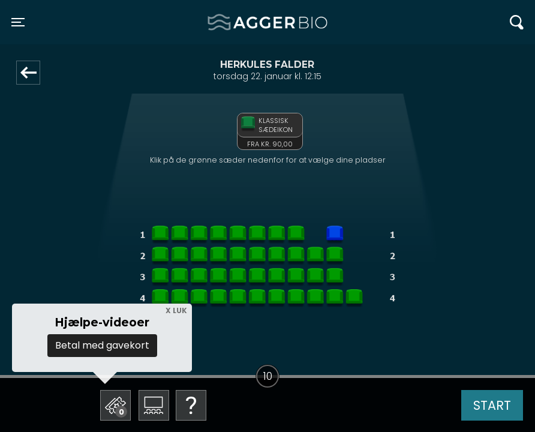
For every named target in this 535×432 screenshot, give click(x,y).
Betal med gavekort (102, 345)
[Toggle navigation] (18, 22)
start (492, 405)
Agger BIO (237, 22)
